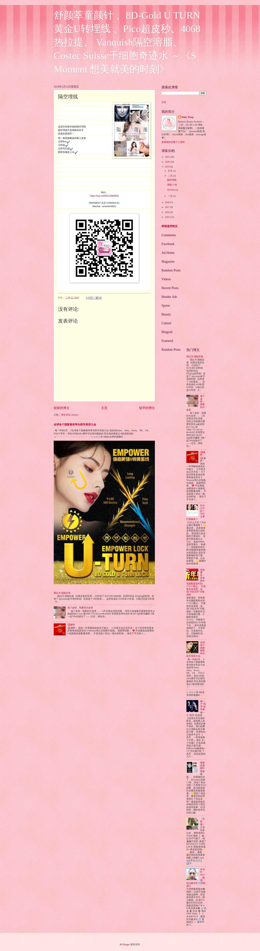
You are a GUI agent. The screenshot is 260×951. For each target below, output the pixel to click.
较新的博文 (61, 408)
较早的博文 (147, 408)
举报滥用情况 (169, 226)
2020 (167, 162)
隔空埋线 (171, 180)
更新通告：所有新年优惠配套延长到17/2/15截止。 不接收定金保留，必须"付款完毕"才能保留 (196, 582)
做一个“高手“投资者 (203, 705)
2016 (167, 212)
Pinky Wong (187, 117)
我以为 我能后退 (62, 593)
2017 (167, 207)
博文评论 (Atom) (69, 415)
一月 (170, 196)
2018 (167, 202)
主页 (104, 408)
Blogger (126, 944)
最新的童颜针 (202, 765)
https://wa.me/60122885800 (104, 196)
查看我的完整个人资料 (173, 142)
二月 (170, 176)
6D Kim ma (172, 190)
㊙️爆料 (71, 624)
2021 (167, 157)
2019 (167, 166)
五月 (170, 171)
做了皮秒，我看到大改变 (80, 607)
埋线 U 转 (172, 185)
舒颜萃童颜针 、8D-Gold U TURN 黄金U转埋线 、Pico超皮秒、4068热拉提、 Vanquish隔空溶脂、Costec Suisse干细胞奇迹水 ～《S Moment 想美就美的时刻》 (127, 42)
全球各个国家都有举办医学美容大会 (75, 424)
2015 (167, 217)
